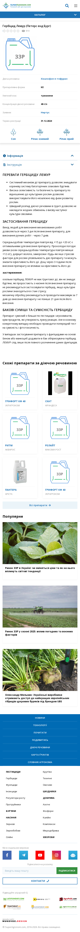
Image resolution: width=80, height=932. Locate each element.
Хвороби (48, 837)
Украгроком (12, 405)
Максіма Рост (53, 449)
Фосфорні (48, 811)
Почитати (40, 732)
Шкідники (49, 791)
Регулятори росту (15, 797)
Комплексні (49, 824)
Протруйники (13, 804)
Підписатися (67, 870)
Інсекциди (11, 791)
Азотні (46, 804)
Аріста (8, 493)
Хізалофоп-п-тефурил (54, 78)
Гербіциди (11, 778)
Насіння (11, 817)
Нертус (45, 112)
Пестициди (13, 771)
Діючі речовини (40, 747)
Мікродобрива (51, 830)
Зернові (10, 824)
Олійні (9, 837)
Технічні (47, 778)
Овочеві (47, 784)
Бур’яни (11, 811)
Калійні (47, 817)
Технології (40, 725)
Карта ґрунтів (40, 754)
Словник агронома (40, 762)
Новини (40, 717)
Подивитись (40, 740)
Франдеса (51, 405)
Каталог (56, 15)
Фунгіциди (11, 784)
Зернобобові (13, 830)
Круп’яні (47, 771)
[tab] (40, 155)
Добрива (48, 797)
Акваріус (10, 449)
